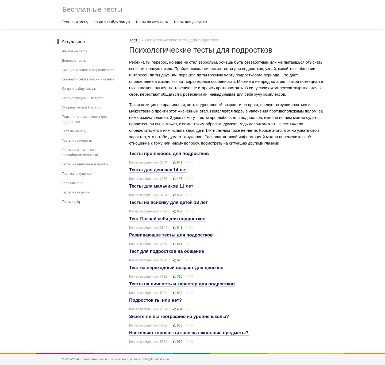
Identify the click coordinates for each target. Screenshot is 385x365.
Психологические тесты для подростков (84, 119)
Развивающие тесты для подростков (171, 235)
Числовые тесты (75, 51)
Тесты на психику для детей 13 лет (168, 202)
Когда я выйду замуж (112, 22)
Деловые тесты (74, 61)
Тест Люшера (72, 183)
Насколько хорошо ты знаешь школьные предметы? (189, 332)
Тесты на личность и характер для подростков (182, 283)
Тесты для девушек (190, 22)
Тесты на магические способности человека (80, 152)
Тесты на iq (71, 202)
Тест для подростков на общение (166, 251)
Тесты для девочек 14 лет (158, 169)
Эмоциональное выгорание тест (88, 70)
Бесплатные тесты (92, 9)
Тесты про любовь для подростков (169, 153)
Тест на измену (75, 22)
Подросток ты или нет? (155, 300)
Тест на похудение (77, 174)
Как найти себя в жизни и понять (88, 79)
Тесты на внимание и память (85, 164)
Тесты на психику (76, 192)
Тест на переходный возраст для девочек (176, 267)
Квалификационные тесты (83, 98)
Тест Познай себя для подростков (167, 218)
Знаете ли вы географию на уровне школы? (179, 316)
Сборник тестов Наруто (80, 107)
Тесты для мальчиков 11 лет (161, 186)
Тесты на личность (151, 22)
